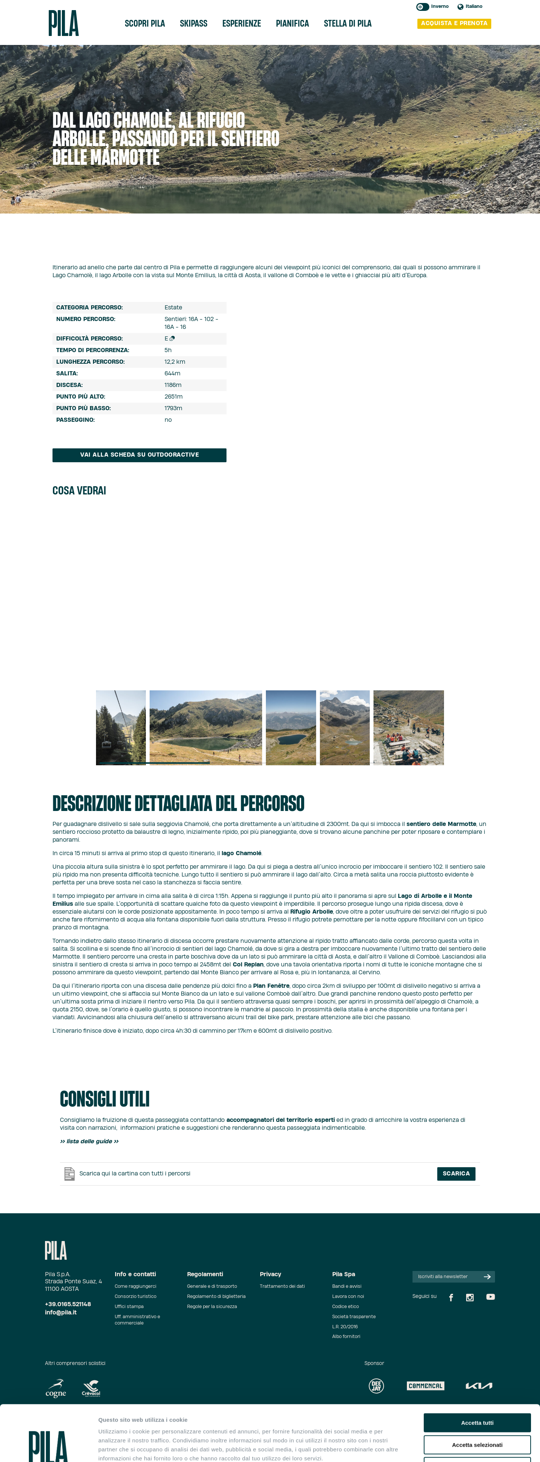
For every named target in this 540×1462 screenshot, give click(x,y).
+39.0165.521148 (68, 1304)
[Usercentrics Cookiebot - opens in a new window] (48, 1447)
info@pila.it (60, 1313)
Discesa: (69, 385)
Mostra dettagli (394, 1447)
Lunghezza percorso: (90, 362)
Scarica (456, 1174)
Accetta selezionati (477, 1392)
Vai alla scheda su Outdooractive (139, 455)
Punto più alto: (80, 397)
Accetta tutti (477, 1370)
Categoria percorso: (89, 308)
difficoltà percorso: (89, 339)
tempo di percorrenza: (92, 350)
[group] (121, 727)
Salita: (67, 373)
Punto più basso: (83, 408)
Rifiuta (477, 1414)
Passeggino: (75, 420)
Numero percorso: (86, 319)
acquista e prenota (454, 23)
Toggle (422, 7)
